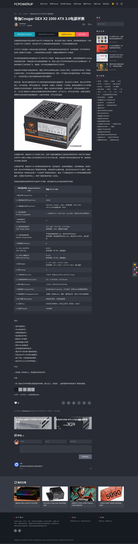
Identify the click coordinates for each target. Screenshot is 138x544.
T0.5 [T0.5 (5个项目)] (99, 92)
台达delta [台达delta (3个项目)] (111, 102)
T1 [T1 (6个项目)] (105, 92)
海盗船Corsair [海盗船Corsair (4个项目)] (103, 116)
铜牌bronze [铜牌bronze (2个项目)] (102, 140)
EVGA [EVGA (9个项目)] (100, 86)
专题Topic (101, 521)
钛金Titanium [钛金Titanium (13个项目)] (113, 137)
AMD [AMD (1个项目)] (113, 81)
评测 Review (54, 4)
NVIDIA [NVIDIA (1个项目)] (108, 86)
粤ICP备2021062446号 (54, 540)
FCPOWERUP (30, 540)
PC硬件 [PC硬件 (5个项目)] (116, 86)
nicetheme (44, 540)
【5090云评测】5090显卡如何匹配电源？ (110, 505)
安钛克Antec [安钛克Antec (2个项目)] (112, 105)
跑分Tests (82, 34)
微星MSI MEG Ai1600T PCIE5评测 (27, 504)
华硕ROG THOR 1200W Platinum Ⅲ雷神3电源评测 (83, 505)
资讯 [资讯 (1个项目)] (112, 126)
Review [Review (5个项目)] (101, 89)
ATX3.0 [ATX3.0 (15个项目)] (107, 84)
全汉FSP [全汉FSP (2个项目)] (101, 102)
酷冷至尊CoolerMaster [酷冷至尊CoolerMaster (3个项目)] (107, 134)
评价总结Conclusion (24, 34)
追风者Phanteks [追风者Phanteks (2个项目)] (104, 132)
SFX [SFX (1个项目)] (115, 89)
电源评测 (29, 25)
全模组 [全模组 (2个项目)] (110, 97)
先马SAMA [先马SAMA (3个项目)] (101, 97)
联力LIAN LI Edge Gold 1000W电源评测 (55, 505)
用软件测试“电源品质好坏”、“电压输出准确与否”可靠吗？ (116, 65)
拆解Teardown (67, 34)
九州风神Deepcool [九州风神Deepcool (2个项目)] (110, 94)
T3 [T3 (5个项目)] (116, 92)
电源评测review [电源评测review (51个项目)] (104, 121)
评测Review (108, 521)
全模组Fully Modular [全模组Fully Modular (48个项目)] (106, 100)
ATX (17, 394)
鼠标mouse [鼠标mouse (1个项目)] (115, 140)
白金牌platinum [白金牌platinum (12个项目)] (104, 124)
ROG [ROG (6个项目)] (109, 89)
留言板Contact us (75, 521)
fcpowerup (22, 23)
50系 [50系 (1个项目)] (99, 81)
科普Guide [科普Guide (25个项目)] (117, 124)
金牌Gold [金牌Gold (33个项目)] (101, 137)
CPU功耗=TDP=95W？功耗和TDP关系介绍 (116, 56)
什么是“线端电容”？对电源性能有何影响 (116, 47)
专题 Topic (97, 4)
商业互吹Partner (86, 521)
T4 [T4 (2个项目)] (121, 92)
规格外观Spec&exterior (47, 34)
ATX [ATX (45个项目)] (119, 81)
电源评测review (34, 394)
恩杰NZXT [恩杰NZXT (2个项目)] (101, 108)
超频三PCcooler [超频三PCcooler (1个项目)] (104, 129)
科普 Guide (77, 4)
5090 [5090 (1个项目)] (106, 81)
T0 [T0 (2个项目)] (121, 89)
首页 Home (43, 4)
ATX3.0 (24, 394)
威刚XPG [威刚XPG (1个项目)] (101, 105)
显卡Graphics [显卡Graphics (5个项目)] (103, 113)
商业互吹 (106, 4)
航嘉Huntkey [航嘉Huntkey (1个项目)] (103, 126)
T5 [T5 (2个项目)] (99, 94)
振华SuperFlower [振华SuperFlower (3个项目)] (105, 110)
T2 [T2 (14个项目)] (110, 92)
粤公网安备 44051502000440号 (69, 540)
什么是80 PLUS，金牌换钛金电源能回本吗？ (116, 37)
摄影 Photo (87, 4)
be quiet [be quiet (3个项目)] (117, 84)
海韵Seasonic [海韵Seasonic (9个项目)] (103, 118)
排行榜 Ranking (66, 4)
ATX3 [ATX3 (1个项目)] (100, 84)
